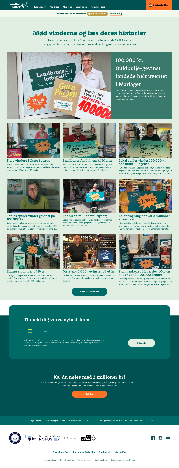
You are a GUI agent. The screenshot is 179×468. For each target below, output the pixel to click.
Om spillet (120, 452)
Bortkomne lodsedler (84, 452)
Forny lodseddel (61, 452)
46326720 (129, 421)
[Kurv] (159, 5)
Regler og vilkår (84, 460)
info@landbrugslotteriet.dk (111, 421)
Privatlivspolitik (67, 460)
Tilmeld (141, 342)
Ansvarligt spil (50, 460)
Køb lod (89, 394)
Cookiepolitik (101, 460)
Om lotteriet (105, 452)
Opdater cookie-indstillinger (123, 460)
